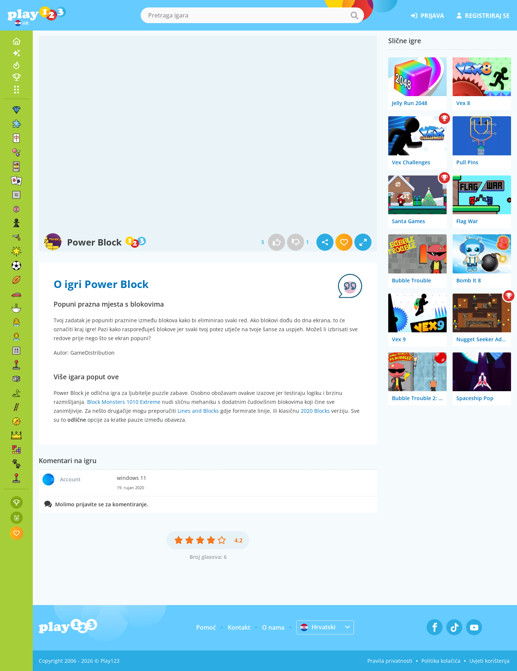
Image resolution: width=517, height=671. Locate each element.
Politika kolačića (440, 660)
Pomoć (206, 627)
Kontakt (239, 627)
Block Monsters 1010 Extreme (123, 401)
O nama (273, 627)
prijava (427, 16)
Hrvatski (317, 627)
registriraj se (483, 16)
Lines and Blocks (198, 410)
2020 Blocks (315, 410)
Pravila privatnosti (389, 660)
